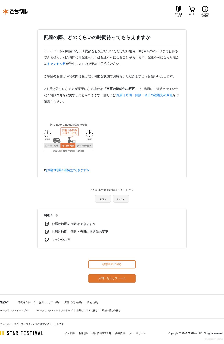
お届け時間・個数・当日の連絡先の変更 (144, 95)
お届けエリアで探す (49, 302)
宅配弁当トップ (26, 302)
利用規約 (83, 333)
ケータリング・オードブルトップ (55, 310)
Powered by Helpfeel (214, 339)
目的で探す (93, 302)
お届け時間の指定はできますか (68, 170)
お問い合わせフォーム (112, 278)
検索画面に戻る (112, 264)
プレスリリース (137, 333)
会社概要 (70, 333)
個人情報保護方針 (101, 333)
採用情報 (120, 333)
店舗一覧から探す (73, 302)
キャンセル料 (56, 64)
